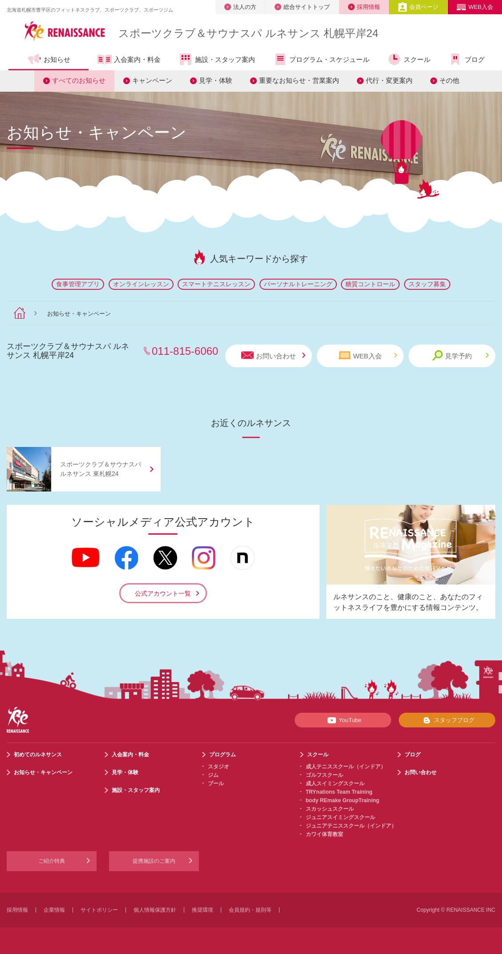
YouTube (342, 720)
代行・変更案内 (389, 80)
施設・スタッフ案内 (216, 59)
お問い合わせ (273, 355)
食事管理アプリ (78, 284)
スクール (408, 59)
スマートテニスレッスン (216, 284)
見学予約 (460, 355)
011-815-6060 (185, 351)
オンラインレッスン (141, 284)
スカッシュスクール (330, 809)
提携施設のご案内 (154, 861)
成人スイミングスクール (335, 783)
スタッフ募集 (427, 284)
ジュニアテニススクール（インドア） (351, 826)
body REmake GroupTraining (342, 800)
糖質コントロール (370, 284)
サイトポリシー (99, 910)
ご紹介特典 (51, 861)
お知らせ (48, 59)
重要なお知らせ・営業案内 (299, 80)
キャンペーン (152, 80)
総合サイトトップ (302, 7)
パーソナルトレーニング (298, 284)
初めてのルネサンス (38, 754)
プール (216, 783)
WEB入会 (475, 7)
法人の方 (240, 7)
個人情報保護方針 (155, 910)
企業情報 (54, 910)
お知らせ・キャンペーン (43, 772)
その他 (449, 80)
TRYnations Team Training (339, 792)
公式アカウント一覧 (163, 593)
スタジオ (218, 766)
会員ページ (418, 7)
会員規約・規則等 (250, 910)
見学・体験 (215, 80)
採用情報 (364, 7)
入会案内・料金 (129, 60)
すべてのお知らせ (78, 80)
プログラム (222, 754)
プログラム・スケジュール (321, 59)
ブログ (466, 59)
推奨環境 (202, 910)
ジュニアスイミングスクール (340, 817)
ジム (213, 775)
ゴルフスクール (324, 775)
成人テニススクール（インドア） (346, 766)
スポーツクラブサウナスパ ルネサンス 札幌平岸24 (248, 33)
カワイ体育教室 (324, 834)
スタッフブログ (447, 720)
